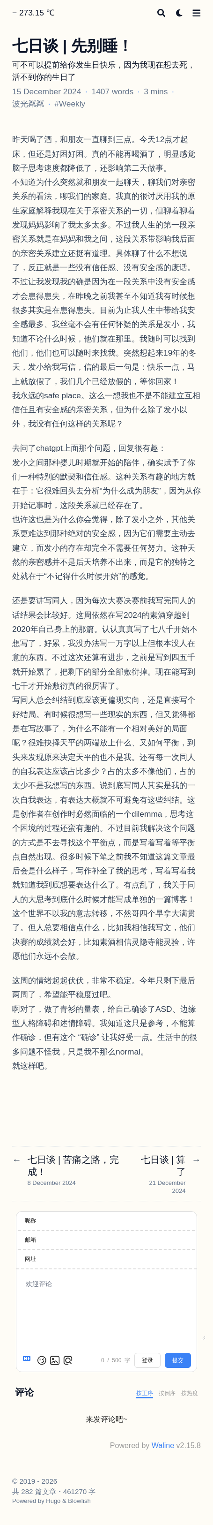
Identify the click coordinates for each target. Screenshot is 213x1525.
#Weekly (69, 103)
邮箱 (30, 1240)
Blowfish (79, 1500)
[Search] (161, 13)
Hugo (53, 1500)
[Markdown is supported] (28, 1360)
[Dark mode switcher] (180, 13)
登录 (147, 1360)
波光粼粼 (28, 103)
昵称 (30, 1220)
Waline (163, 1445)
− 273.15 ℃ (33, 12)
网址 (30, 1259)
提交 (178, 1360)
